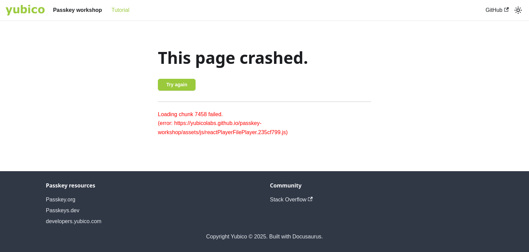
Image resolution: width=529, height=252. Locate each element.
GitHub (497, 10)
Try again (176, 84)
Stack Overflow (291, 199)
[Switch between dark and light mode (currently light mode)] (518, 10)
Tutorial (120, 10)
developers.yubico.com (74, 221)
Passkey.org (60, 199)
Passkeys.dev (62, 210)
